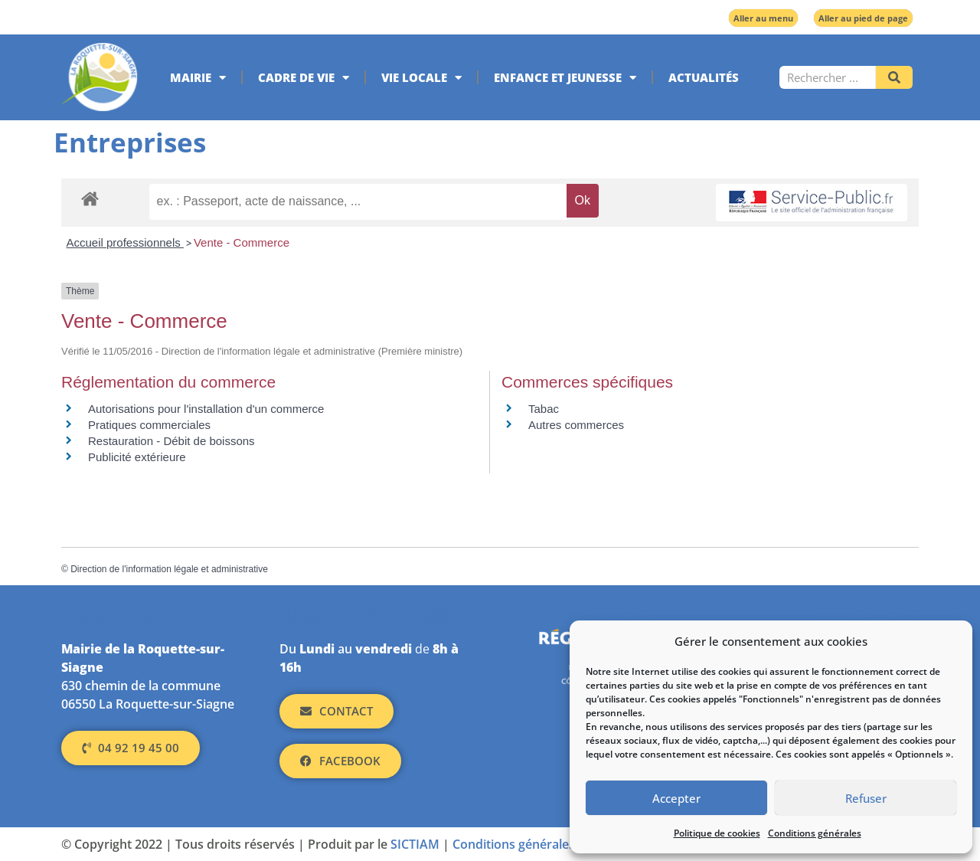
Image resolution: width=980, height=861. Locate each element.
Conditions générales (814, 833)
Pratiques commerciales (149, 424)
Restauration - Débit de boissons (171, 440)
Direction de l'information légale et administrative (169, 569)
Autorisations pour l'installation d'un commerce (206, 408)
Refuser (866, 798)
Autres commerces (576, 424)
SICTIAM (414, 844)
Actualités (703, 77)
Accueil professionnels (125, 242)
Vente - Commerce (241, 242)
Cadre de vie (303, 77)
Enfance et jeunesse (565, 77)
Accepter (676, 798)
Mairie (198, 77)
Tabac (543, 408)
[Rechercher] (894, 77)
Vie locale (421, 77)
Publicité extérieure (137, 456)
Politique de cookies (717, 833)
